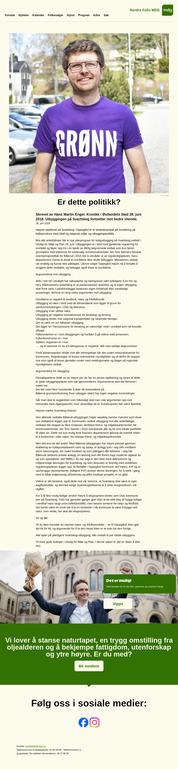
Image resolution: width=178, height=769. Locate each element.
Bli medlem (89, 666)
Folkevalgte (55, 15)
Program (84, 15)
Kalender (38, 15)
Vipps (118, 604)
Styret (71, 15)
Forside (10, 15)
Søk (106, 15)
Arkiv (96, 15)
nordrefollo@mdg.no (35, 746)
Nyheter (23, 15)
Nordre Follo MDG (145, 9)
